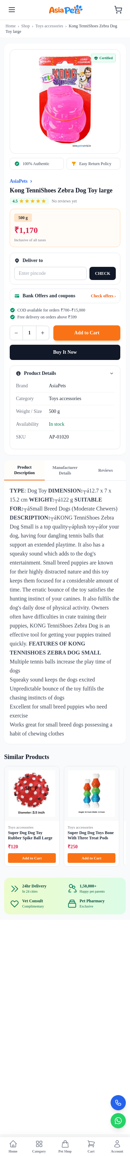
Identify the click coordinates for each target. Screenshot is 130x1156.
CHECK (102, 273)
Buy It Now (65, 352)
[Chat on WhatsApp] (118, 1120)
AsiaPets (18, 181)
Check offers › (103, 295)
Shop (25, 26)
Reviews (105, 470)
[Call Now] (118, 1102)
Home (11, 26)
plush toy (84, 527)
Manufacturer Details (64, 470)
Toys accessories (49, 26)
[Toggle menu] (12, 9)
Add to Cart (86, 332)
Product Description (24, 470)
